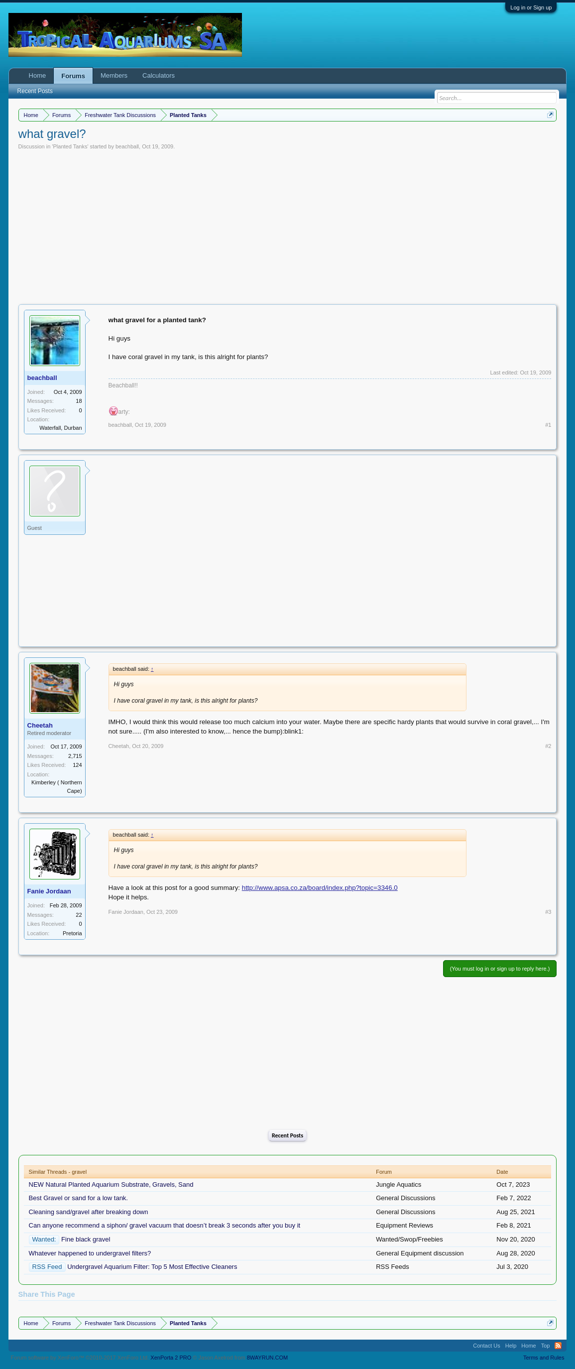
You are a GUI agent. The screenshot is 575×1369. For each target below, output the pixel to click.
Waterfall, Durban (60, 428)
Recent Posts (287, 1135)
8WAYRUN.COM (267, 1358)
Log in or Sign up (531, 7)
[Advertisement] (287, 224)
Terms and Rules (544, 1358)
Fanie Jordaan (49, 891)
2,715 (75, 756)
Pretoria (72, 933)
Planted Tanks (70, 146)
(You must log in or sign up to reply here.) (500, 969)
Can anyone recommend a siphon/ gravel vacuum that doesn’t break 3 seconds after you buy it (165, 1225)
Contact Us (486, 1346)
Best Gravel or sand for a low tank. (78, 1198)
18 (79, 401)
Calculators (158, 75)
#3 (548, 912)
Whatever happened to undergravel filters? (90, 1253)
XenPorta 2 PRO (170, 1358)
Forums (73, 76)
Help (511, 1346)
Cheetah (40, 725)
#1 (548, 425)
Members (114, 75)
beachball (127, 146)
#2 (548, 746)
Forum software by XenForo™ (80, 1358)
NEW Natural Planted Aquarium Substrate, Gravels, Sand (111, 1184)
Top (545, 1346)
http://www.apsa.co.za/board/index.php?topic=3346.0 (320, 887)
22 (79, 915)
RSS (558, 1345)
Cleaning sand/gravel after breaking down (88, 1212)
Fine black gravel (85, 1239)
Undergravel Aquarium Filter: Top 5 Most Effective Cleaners (152, 1266)
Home (37, 75)
